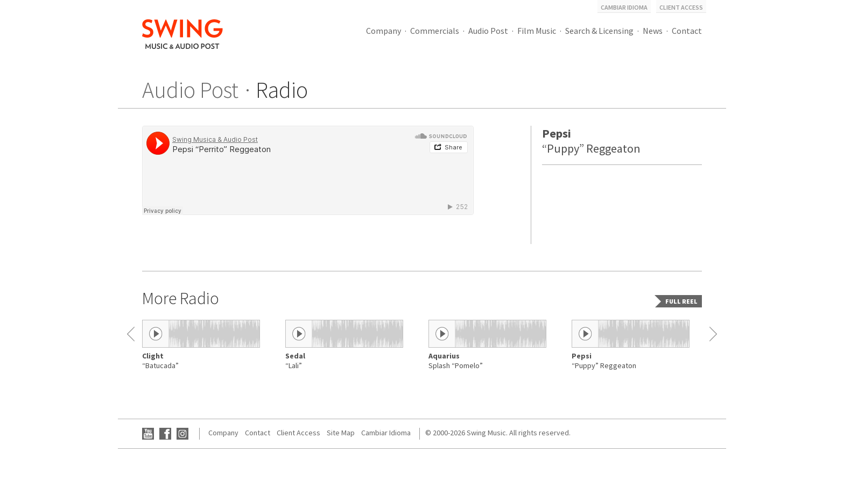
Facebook (165, 434)
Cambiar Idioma (624, 7)
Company (383, 30)
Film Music (536, 30)
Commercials (434, 30)
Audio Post (488, 30)
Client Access (681, 7)
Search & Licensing (599, 30)
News (653, 30)
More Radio (180, 298)
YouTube (148, 434)
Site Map (341, 432)
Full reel (681, 301)
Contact (687, 30)
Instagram (182, 434)
